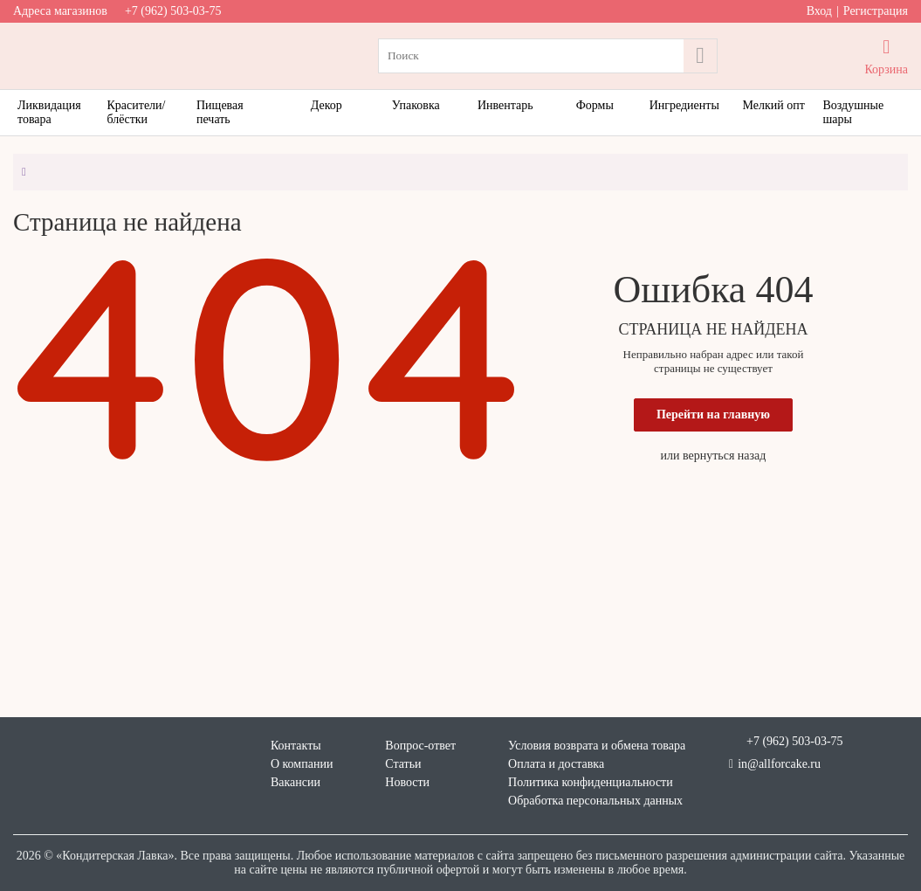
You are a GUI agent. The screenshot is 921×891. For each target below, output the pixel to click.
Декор (326, 105)
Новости (407, 782)
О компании (302, 763)
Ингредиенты (684, 105)
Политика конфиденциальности (590, 782)
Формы (595, 105)
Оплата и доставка (556, 763)
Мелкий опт (774, 105)
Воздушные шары (853, 112)
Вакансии (295, 782)
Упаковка (416, 105)
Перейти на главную (713, 414)
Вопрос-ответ (420, 745)
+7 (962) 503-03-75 (173, 10)
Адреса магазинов (60, 10)
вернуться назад (724, 455)
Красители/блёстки (136, 112)
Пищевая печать (220, 112)
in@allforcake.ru (775, 764)
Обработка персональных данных (595, 800)
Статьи (403, 763)
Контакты (296, 745)
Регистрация (875, 10)
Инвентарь (505, 105)
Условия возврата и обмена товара (596, 745)
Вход (819, 10)
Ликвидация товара (49, 112)
